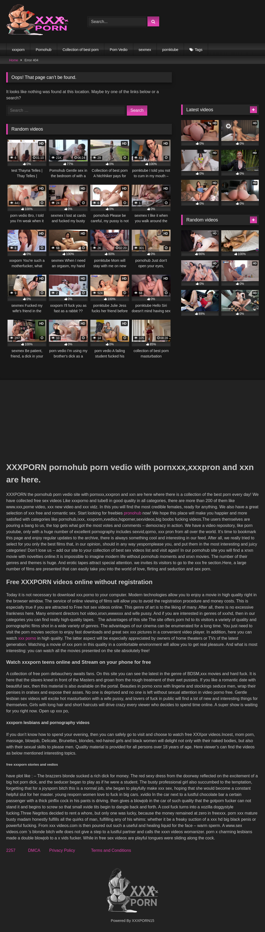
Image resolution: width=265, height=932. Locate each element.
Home (13, 60)
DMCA (34, 850)
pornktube (170, 50)
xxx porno (27, 638)
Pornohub (43, 50)
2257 (11, 850)
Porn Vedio (119, 50)
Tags (199, 50)
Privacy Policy (62, 850)
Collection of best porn (81, 50)
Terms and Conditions (111, 850)
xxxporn (18, 50)
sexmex (145, 50)
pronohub (132, 513)
